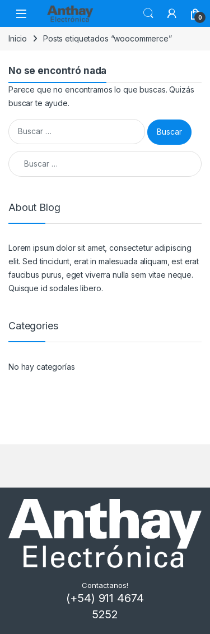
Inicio (17, 38)
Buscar (148, 13)
